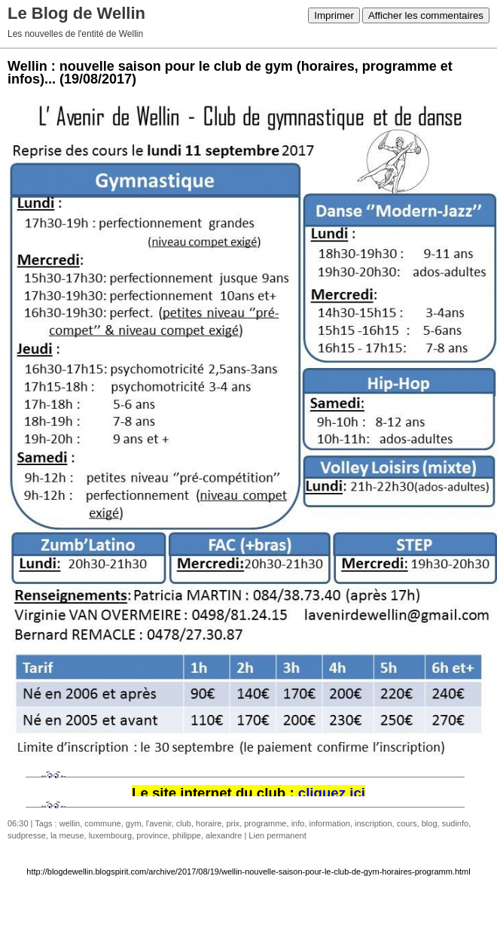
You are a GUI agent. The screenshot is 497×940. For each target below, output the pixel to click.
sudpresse (27, 835)
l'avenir (159, 823)
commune (102, 823)
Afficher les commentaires (425, 15)
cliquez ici (331, 793)
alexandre (224, 835)
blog (430, 823)
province (152, 835)
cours (407, 823)
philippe (186, 835)
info (298, 823)
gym (134, 823)
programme (265, 823)
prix (232, 823)
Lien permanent (277, 835)
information (329, 823)
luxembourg (110, 835)
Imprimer (334, 15)
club (183, 823)
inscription (373, 823)
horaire (208, 823)
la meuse (67, 835)
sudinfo (455, 823)
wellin (70, 823)
